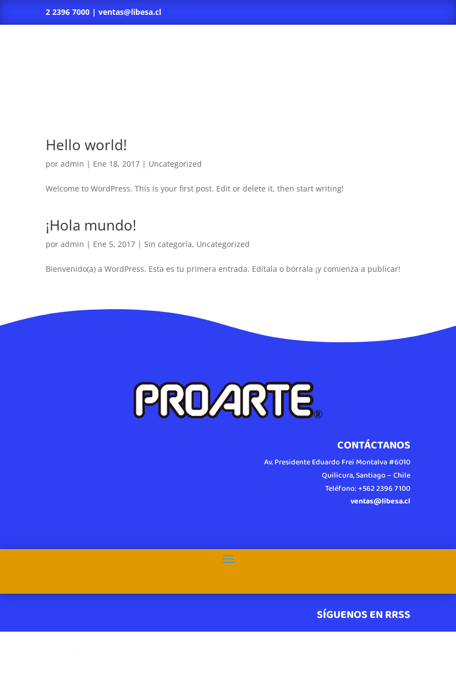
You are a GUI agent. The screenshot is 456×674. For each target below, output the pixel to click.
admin (72, 163)
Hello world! (86, 145)
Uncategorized (175, 163)
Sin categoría (168, 244)
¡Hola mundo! (91, 225)
